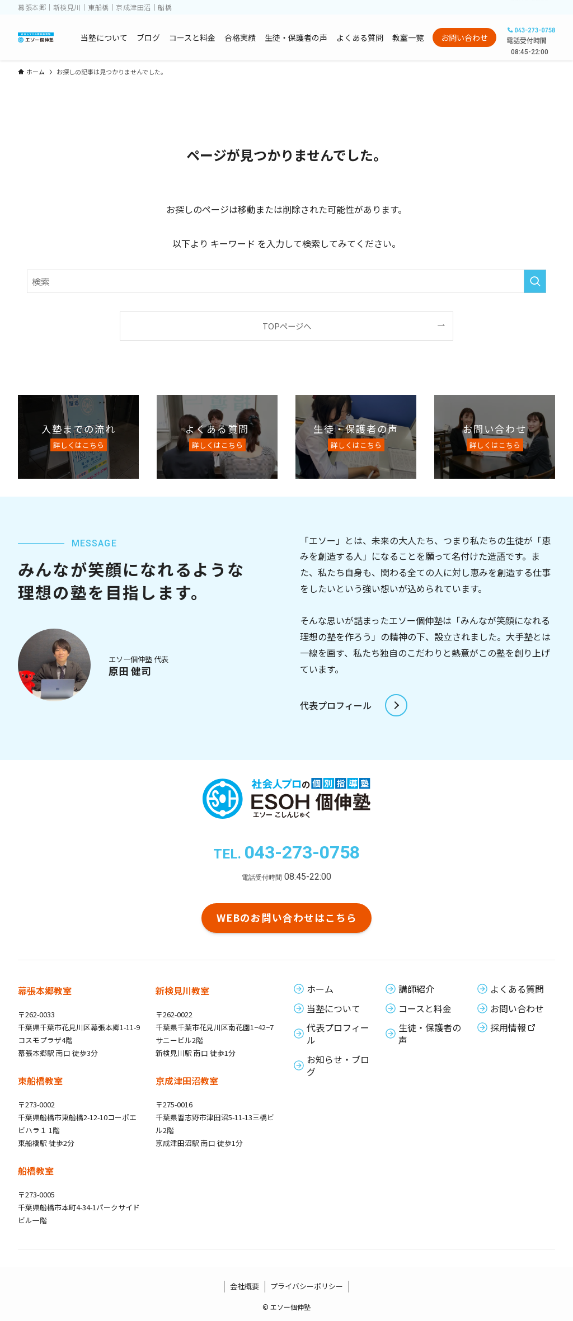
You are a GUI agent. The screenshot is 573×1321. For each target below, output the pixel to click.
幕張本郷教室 (45, 990)
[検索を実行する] (535, 281)
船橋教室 (36, 1170)
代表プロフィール (336, 705)
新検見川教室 (182, 990)
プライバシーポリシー (306, 1286)
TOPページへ (286, 326)
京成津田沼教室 (187, 1080)
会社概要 (244, 1286)
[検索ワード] (286, 281)
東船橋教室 (40, 1080)
